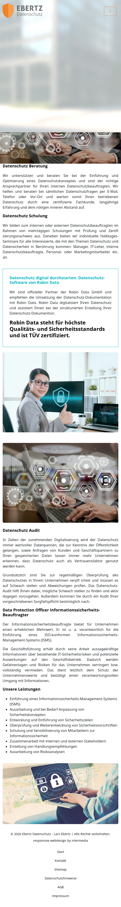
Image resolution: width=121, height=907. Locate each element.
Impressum (60, 896)
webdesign (58, 840)
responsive (41, 840)
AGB (61, 887)
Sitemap (60, 869)
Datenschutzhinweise (61, 878)
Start (60, 852)
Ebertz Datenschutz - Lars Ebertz (46, 834)
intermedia (80, 840)
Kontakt (60, 860)
